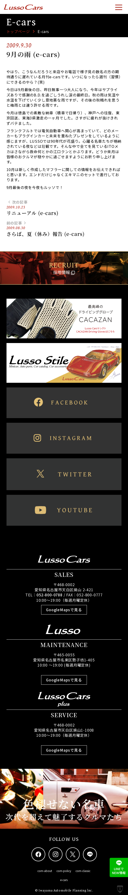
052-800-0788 (49, 595)
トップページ (18, 31)
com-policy (63, 871)
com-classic (82, 871)
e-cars (64, 880)
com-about (44, 871)
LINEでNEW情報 (119, 867)
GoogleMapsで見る (64, 609)
